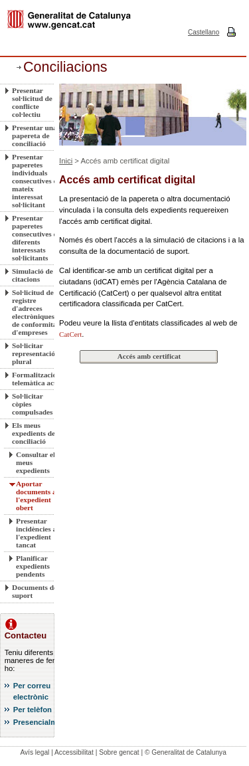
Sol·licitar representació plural (33, 353)
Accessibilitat (74, 752)
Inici (65, 161)
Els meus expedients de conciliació (33, 433)
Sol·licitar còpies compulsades (32, 404)
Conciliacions (65, 67)
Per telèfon (32, 710)
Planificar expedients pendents (33, 566)
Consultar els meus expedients (37, 462)
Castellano (203, 32)
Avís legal (34, 752)
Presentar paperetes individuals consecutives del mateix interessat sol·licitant (37, 181)
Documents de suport (34, 591)
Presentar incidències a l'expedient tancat (36, 533)
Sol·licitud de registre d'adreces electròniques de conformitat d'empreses (35, 312)
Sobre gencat (119, 752)
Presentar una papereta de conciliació (34, 135)
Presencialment (41, 722)
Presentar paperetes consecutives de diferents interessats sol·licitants (36, 238)
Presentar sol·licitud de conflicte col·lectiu (32, 102)
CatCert (70, 334)
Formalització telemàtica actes (37, 379)
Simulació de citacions (32, 275)
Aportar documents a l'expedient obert (36, 496)
